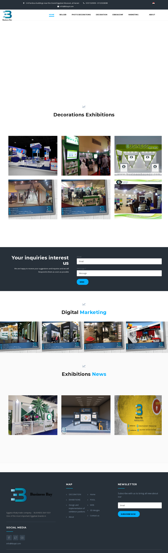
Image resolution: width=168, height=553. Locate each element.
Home (51, 15)
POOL (92, 499)
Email (79, 256)
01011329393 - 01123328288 (97, 3)
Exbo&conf (117, 15)
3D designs (95, 510)
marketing (133, 15)
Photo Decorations (81, 15)
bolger (62, 15)
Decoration (101, 15)
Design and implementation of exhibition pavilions (77, 508)
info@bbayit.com (67, 6)
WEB (92, 505)
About (152, 15)
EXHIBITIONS (74, 499)
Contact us (94, 515)
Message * (81, 268)
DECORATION (75, 494)
